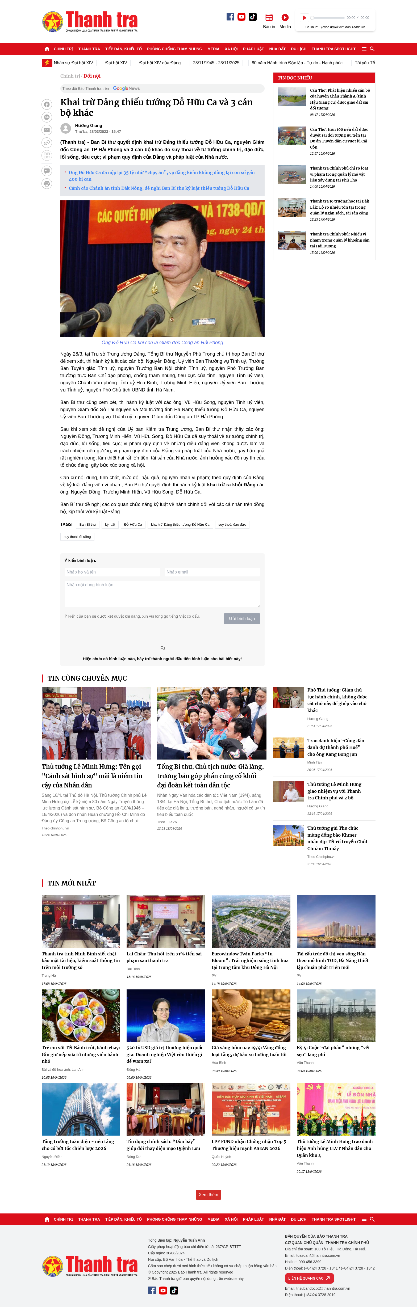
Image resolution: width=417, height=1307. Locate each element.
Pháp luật (253, 49)
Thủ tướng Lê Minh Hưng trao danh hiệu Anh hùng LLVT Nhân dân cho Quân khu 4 (335, 1148)
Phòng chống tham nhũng (174, 49)
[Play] (304, 17)
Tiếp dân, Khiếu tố (123, 49)
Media (213, 49)
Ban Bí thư (88, 524)
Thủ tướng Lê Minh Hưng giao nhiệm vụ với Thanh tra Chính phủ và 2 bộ (334, 791)
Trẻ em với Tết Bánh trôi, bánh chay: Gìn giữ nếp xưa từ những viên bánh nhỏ (81, 1054)
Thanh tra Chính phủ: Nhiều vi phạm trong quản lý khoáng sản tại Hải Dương (340, 240)
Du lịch (298, 49)
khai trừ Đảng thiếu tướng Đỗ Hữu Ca (180, 524)
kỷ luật (110, 524)
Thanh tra (89, 49)
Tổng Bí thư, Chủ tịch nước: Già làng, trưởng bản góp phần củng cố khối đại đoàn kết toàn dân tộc (210, 776)
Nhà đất (277, 49)
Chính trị (63, 49)
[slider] (327, 17)
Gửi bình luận (242, 618)
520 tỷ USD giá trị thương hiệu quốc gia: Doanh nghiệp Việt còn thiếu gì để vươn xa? (165, 1054)
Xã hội (231, 49)
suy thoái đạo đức (232, 524)
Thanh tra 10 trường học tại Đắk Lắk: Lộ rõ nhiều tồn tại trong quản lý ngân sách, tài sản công (339, 207)
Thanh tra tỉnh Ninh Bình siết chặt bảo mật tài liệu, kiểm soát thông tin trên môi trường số (81, 960)
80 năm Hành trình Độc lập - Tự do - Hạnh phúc (307, 63)
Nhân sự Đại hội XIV (84, 63)
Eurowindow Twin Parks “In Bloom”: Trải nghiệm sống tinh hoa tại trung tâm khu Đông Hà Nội (250, 960)
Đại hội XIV (126, 63)
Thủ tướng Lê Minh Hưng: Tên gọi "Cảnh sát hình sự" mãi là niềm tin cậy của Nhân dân (92, 776)
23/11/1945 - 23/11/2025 (227, 63)
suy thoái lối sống (77, 537)
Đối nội (92, 76)
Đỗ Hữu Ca (133, 524)
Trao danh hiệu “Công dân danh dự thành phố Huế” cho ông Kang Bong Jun (335, 747)
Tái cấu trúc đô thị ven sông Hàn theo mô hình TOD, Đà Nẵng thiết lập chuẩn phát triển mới (333, 960)
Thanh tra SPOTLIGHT (334, 49)
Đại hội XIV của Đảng (170, 63)
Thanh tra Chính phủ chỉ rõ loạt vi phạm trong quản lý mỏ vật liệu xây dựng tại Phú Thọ (339, 174)
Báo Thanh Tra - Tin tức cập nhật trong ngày (89, 21)
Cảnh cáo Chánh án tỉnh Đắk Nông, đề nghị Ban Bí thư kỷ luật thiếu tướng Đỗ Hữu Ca (159, 188)
